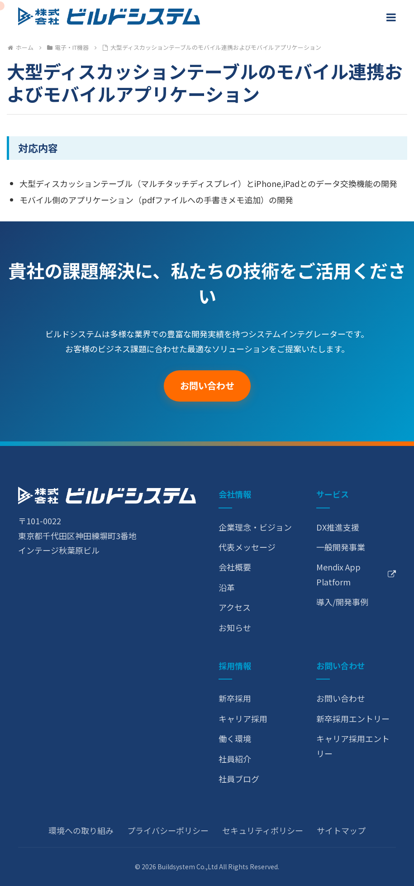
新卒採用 (235, 698)
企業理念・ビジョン (255, 527)
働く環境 (235, 738)
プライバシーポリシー (168, 830)
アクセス (235, 607)
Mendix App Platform (356, 574)
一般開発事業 (340, 547)
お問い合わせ (207, 385)
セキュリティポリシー (262, 830)
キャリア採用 (243, 718)
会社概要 (235, 567)
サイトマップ (341, 830)
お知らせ (235, 627)
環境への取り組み (81, 830)
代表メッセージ (247, 547)
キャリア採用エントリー (353, 746)
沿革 (227, 587)
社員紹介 (235, 759)
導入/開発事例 (342, 602)
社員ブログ (239, 779)
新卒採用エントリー (353, 718)
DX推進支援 (337, 527)
